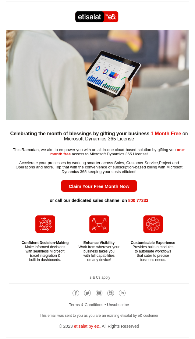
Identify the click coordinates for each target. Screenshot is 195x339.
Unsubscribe (118, 304)
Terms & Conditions (86, 304)
